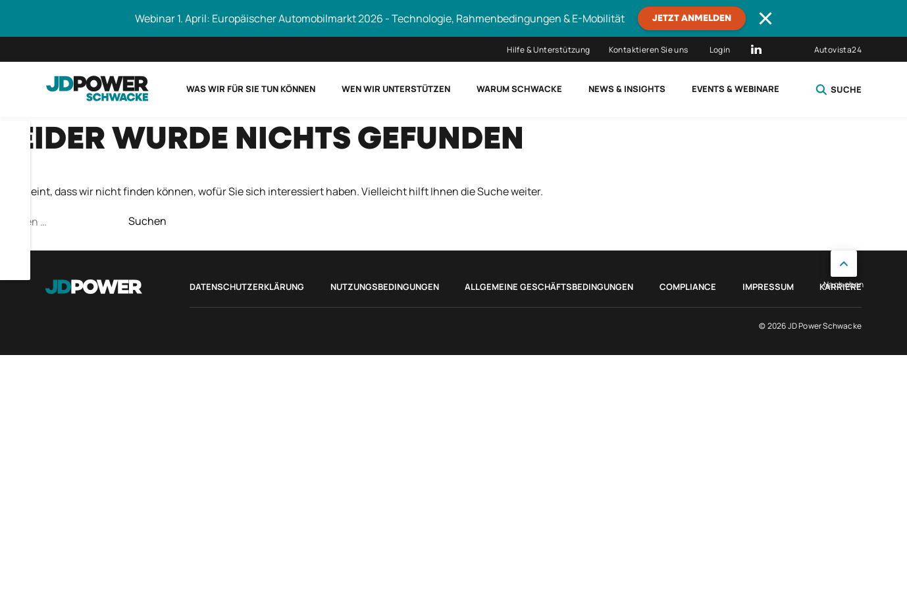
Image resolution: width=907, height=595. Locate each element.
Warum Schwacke (519, 89)
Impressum (768, 287)
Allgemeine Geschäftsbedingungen (549, 287)
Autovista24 (838, 49)
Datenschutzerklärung (247, 287)
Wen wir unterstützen (396, 89)
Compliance (688, 287)
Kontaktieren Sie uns (648, 49)
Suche (839, 89)
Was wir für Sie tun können (250, 89)
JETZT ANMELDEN (691, 18)
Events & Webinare (735, 89)
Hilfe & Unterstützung (548, 49)
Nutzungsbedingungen (384, 287)
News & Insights (626, 89)
